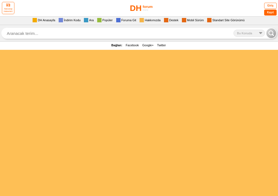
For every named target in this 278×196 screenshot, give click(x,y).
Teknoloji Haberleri (8, 8)
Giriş (270, 5)
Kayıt (270, 12)
